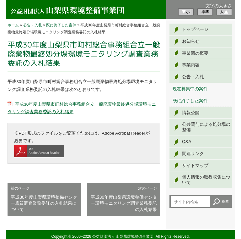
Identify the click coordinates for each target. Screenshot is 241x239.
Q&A (186, 141)
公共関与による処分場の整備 (206, 127)
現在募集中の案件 (190, 88)
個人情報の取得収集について (206, 180)
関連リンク (193, 153)
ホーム (13, 25)
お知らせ (191, 41)
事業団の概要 (195, 53)
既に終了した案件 (61, 25)
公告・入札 (32, 25)
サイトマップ (195, 165)
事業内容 (191, 64)
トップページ (195, 29)
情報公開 (191, 112)
